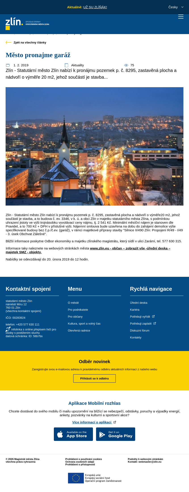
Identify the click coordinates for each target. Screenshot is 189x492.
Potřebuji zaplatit (143, 323)
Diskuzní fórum (139, 330)
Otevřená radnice (79, 330)
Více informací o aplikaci (94, 422)
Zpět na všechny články (26, 42)
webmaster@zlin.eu (150, 461)
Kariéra (134, 309)
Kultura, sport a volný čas (84, 323)
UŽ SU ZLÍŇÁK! (95, 7)
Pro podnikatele (78, 309)
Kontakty (135, 337)
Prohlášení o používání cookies (83, 459)
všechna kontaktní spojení (23, 311)
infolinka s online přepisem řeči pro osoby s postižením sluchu (31, 331)
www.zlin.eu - (100, 248)
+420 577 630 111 (28, 324)
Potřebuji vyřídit (142, 316)
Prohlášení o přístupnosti (80, 464)
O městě (73, 302)
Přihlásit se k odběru (94, 378)
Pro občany (75, 316)
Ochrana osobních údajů (79, 461)
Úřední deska (138, 302)
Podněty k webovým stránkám (145, 459)
